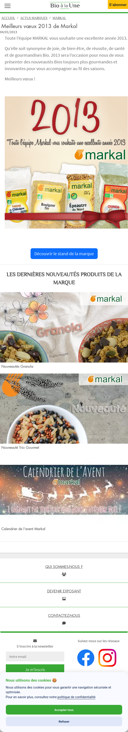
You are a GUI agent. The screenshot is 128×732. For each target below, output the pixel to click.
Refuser (64, 721)
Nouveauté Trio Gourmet (20, 447)
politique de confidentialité (76, 697)
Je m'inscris (35, 669)
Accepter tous (63, 710)
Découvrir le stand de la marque (64, 253)
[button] (6, 5)
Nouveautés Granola (17, 366)
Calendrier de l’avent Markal (23, 528)
